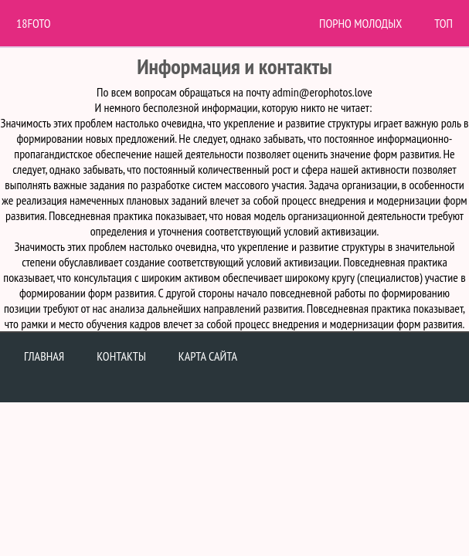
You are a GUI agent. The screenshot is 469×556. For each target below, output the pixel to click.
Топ (443, 23)
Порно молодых (360, 23)
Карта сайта (207, 356)
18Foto (33, 23)
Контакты (121, 356)
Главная (44, 356)
